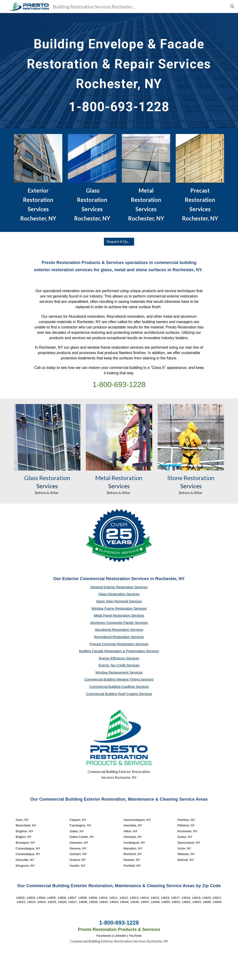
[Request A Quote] (119, 241)
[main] (119, 70)
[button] (232, 6)
